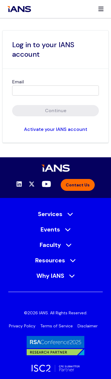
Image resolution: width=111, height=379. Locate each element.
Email (18, 82)
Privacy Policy (22, 326)
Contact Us (78, 185)
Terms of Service (56, 326)
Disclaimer (88, 326)
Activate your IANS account (55, 129)
